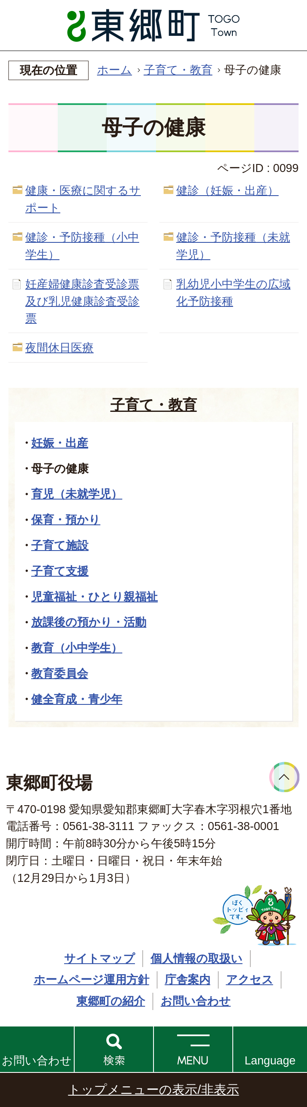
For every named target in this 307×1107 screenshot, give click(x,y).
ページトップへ (284, 777)
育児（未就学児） (76, 493)
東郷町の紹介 (110, 1001)
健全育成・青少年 (76, 699)
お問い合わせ (37, 1060)
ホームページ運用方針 (91, 979)
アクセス (249, 979)
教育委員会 (59, 673)
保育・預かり (65, 519)
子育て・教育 (178, 69)
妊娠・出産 (59, 442)
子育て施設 (60, 545)
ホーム (114, 69)
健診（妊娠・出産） (227, 190)
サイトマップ (99, 958)
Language (270, 1060)
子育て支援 (60, 571)
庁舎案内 (187, 979)
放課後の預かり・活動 (88, 622)
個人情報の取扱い (196, 958)
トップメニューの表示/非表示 (153, 1089)
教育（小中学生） (76, 647)
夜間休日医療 (59, 347)
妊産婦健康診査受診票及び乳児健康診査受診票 (82, 301)
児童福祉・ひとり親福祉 (94, 596)
